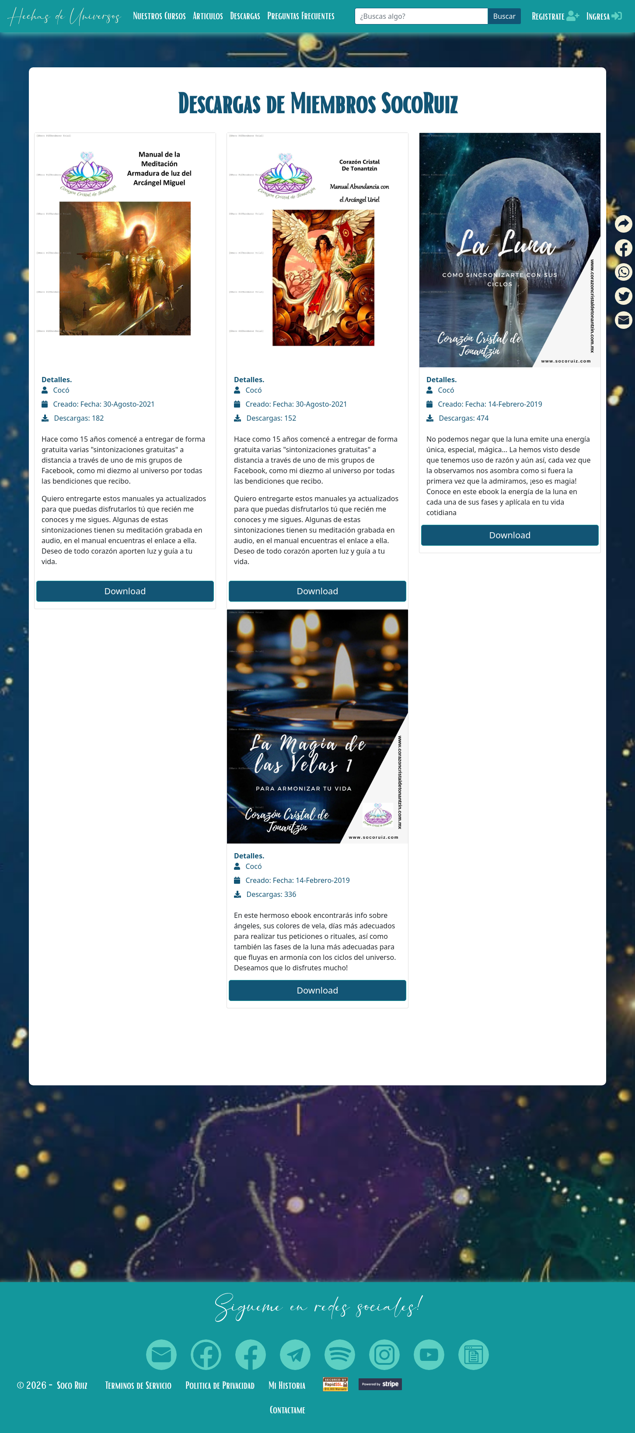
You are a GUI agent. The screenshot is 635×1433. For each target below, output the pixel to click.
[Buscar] (421, 16)
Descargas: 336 (265, 894)
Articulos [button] (208, 16)
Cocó (56, 390)
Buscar (504, 16)
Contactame (287, 1410)
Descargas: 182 (73, 418)
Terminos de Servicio (138, 1386)
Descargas (245, 16)
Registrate (555, 16)
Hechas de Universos (63, 16)
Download (125, 591)
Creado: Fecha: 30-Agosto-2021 (98, 404)
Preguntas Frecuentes (301, 16)
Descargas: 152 (265, 418)
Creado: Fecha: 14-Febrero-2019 (484, 404)
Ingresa (604, 16)
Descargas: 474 (457, 418)
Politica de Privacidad (220, 1386)
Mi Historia (287, 1386)
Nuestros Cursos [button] (159, 16)
